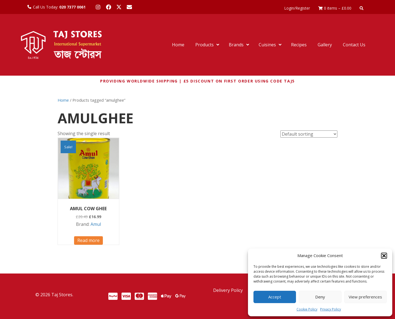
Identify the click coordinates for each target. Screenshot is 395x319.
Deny (320, 297)
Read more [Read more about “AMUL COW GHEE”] (88, 240)
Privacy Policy (330, 309)
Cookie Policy (307, 309)
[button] (384, 255)
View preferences (365, 297)
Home (63, 100)
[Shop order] (308, 134)
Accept (274, 297)
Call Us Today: (59, 7)
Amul (96, 224)
